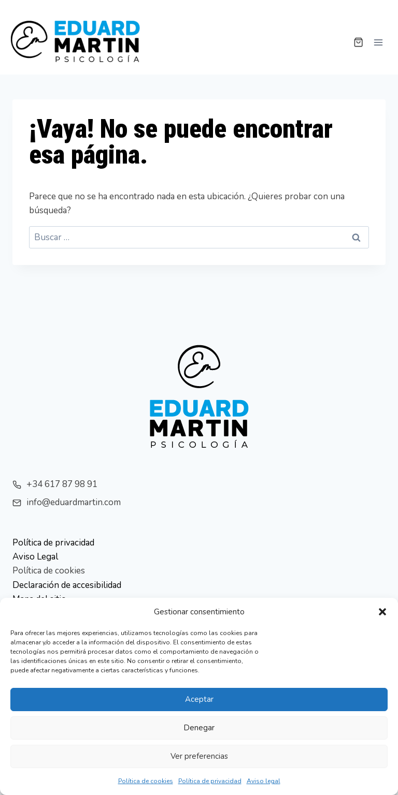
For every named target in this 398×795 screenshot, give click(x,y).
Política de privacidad (209, 781)
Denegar (199, 728)
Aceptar (199, 699)
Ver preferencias (199, 756)
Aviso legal (263, 781)
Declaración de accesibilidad (66, 585)
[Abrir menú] (378, 42)
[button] (382, 612)
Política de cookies (145, 781)
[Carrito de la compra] (358, 42)
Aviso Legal (35, 557)
